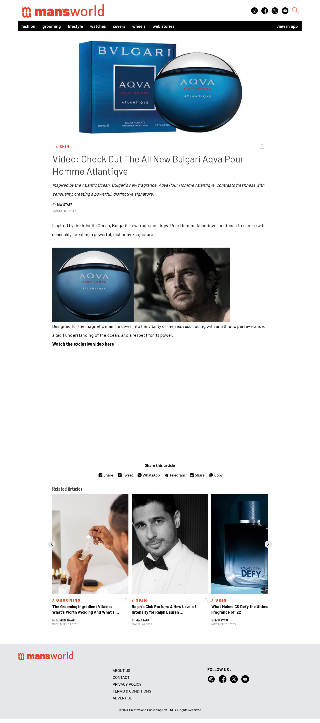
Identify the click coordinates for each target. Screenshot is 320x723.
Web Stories (163, 26)
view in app (287, 26)
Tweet (125, 475)
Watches (98, 26)
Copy (215, 475)
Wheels (139, 26)
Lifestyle (75, 26)
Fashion (28, 26)
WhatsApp (148, 475)
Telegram (174, 475)
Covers (119, 26)
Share (105, 475)
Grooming (51, 26)
